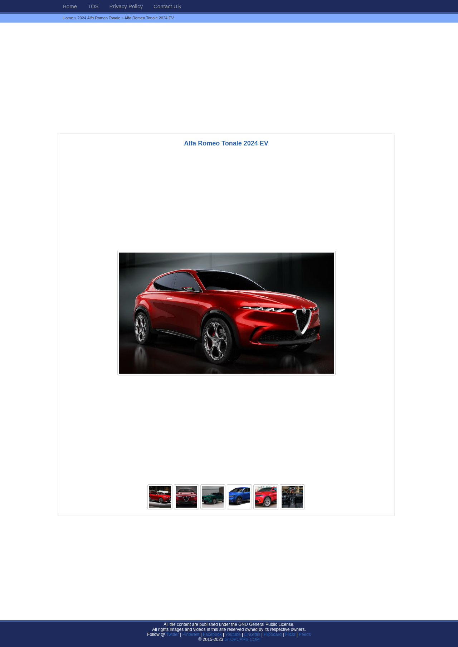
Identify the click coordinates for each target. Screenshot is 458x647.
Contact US (167, 6)
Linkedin (252, 634)
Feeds (305, 634)
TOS (93, 6)
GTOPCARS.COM (241, 639)
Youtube (233, 634)
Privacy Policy (126, 6)
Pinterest (190, 634)
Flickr (290, 634)
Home (70, 6)
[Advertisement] (229, 78)
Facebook (212, 634)
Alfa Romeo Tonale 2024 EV (226, 143)
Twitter (173, 634)
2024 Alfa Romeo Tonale (99, 18)
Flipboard (273, 634)
